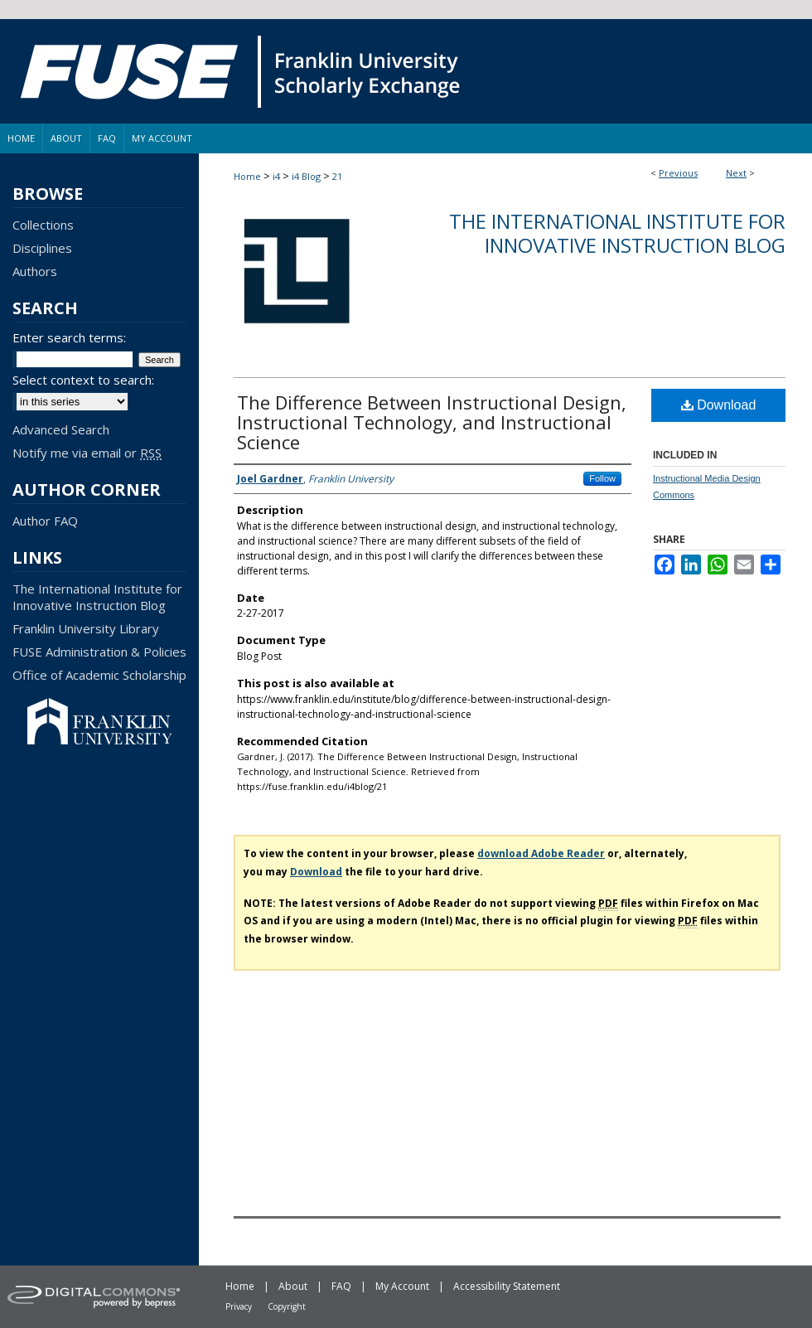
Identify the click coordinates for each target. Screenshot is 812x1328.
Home (247, 176)
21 (337, 176)
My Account (402, 1286)
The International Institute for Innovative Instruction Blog (617, 233)
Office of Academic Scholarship (99, 674)
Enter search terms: (69, 337)
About (292, 1286)
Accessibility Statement (506, 1286)
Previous (678, 173)
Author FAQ (45, 520)
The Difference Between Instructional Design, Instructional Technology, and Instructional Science (431, 422)
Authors (34, 271)
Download (718, 405)
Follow (602, 478)
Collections (43, 224)
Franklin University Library (85, 628)
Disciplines (42, 248)
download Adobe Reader (541, 853)
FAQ (341, 1286)
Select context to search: (83, 379)
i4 (276, 176)
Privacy (238, 1306)
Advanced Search (60, 429)
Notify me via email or (87, 452)
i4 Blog (306, 176)
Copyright (287, 1306)
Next (736, 173)
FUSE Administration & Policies (99, 651)
